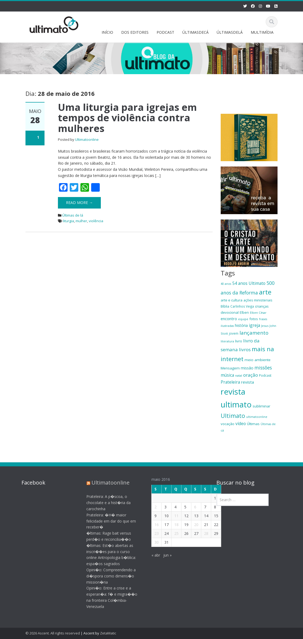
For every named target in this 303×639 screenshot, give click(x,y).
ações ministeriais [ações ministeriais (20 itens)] (257, 300)
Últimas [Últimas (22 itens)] (253, 423)
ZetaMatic (108, 633)
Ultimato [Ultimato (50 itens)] (233, 415)
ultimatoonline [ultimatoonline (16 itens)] (256, 417)
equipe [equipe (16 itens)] (243, 319)
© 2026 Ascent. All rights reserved (52, 633)
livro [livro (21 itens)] (238, 341)
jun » (163, 555)
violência (96, 220)
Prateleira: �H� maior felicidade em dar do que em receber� (107, 521)
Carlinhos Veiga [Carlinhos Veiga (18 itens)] (242, 306)
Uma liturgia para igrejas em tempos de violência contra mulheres (127, 118)
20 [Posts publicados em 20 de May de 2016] (192, 524)
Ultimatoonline (87, 139)
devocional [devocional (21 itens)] (230, 312)
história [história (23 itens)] (241, 325)
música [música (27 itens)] (227, 375)
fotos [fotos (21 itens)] (253, 318)
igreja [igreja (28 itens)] (254, 325)
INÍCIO (107, 32)
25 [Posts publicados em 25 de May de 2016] (172, 533)
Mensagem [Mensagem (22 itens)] (230, 368)
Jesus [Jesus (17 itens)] (264, 326)
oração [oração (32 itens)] (250, 375)
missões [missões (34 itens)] (263, 367)
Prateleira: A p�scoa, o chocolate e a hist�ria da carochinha (104, 502)
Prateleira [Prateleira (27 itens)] (230, 382)
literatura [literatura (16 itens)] (227, 341)
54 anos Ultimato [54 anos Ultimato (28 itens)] (248, 283)
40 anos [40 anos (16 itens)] (226, 284)
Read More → (79, 202)
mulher (81, 220)
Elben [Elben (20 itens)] (244, 312)
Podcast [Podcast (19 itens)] (265, 375)
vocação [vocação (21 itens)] (227, 423)
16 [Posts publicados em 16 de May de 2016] (152, 524)
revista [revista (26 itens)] (247, 382)
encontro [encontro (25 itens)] (229, 318)
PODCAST (165, 32)
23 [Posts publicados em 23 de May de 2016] (152, 533)
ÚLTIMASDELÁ (230, 32)
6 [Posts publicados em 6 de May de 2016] (191, 506)
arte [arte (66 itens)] (265, 292)
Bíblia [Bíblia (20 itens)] (225, 306)
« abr (151, 555)
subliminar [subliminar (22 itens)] (261, 406)
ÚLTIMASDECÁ (195, 32)
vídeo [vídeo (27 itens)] (240, 423)
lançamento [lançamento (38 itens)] (253, 332)
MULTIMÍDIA (262, 32)
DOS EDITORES (135, 32)
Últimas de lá (72, 215)
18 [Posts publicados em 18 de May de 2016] (172, 524)
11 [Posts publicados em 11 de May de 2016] (172, 515)
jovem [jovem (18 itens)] (233, 333)
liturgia (68, 220)
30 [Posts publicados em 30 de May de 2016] (152, 542)
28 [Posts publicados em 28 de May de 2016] (202, 533)
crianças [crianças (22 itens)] (262, 306)
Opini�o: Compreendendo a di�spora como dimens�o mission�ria (106, 576)
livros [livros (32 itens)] (245, 349)
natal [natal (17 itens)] (238, 375)
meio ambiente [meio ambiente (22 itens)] (258, 359)
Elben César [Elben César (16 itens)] (258, 313)
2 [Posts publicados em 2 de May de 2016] (151, 506)
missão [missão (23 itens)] (247, 367)
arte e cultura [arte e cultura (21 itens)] (231, 300)
